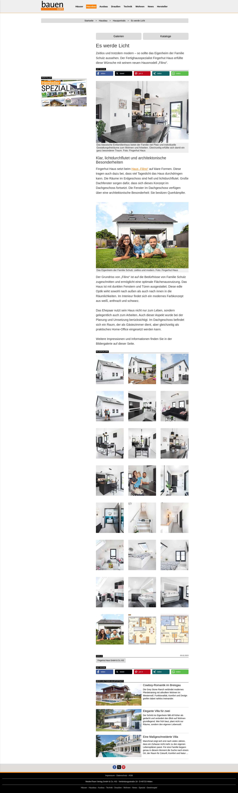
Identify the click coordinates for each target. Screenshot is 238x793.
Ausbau (103, 6)
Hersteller (162, 6)
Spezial (142, 788)
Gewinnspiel (152, 788)
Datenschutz (121, 775)
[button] (104, 73)
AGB (131, 775)
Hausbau (91, 6)
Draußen (115, 6)
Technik (128, 6)
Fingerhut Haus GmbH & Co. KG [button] (111, 660)
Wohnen (140, 6)
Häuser (79, 6)
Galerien (119, 36)
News (151, 6)
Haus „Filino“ (139, 169)
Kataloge (165, 36)
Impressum (110, 775)
